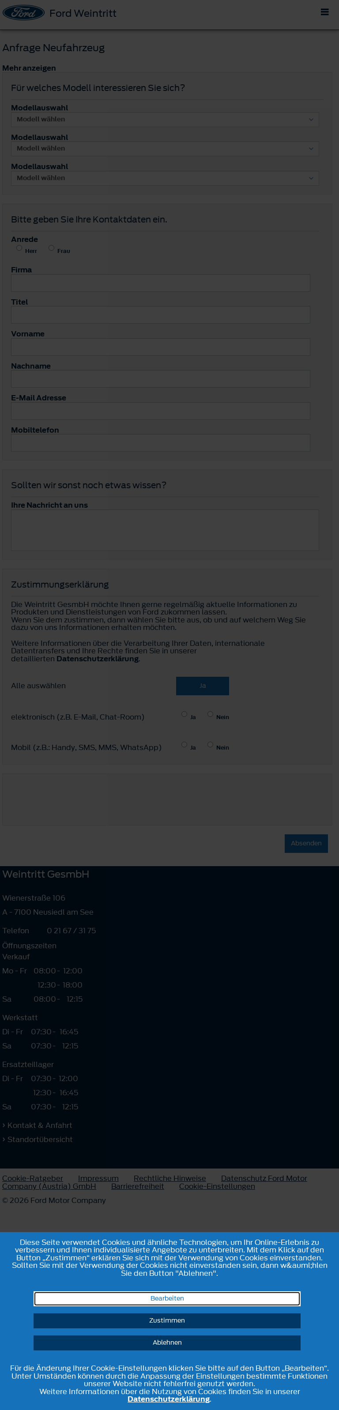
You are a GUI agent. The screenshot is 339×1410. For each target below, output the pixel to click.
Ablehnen (167, 1342)
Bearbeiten (167, 1298)
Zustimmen (167, 1320)
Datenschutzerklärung (169, 1399)
